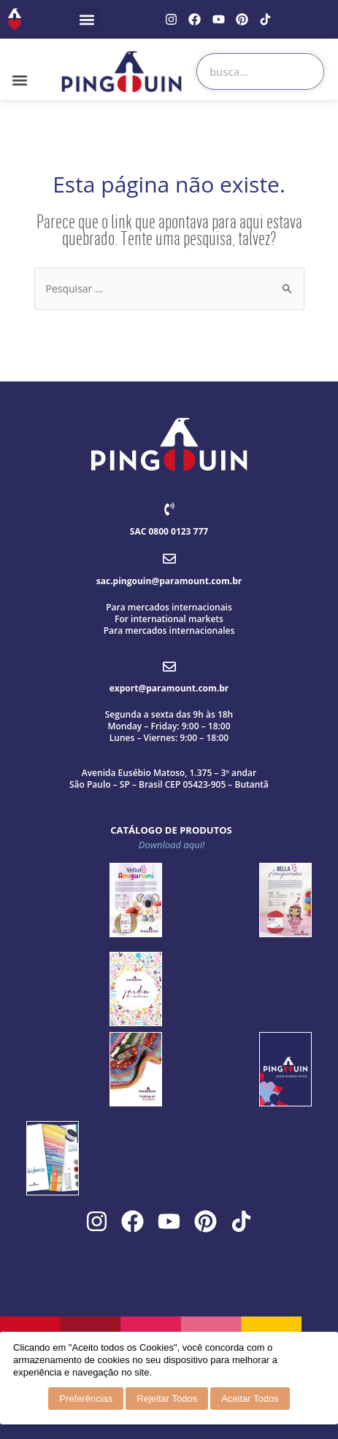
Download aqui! (172, 844)
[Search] (305, 71)
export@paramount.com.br (169, 688)
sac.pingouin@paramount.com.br (169, 581)
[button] (87, 19)
